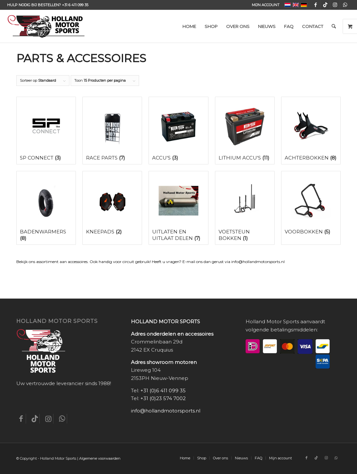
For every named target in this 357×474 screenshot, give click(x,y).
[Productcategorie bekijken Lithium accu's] (245, 130)
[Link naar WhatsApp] (345, 5)
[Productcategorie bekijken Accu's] (178, 130)
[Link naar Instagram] (335, 5)
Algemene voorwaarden (100, 458)
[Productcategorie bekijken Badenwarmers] (46, 207)
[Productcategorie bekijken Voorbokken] (311, 204)
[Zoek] (333, 26)
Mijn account (265, 5)
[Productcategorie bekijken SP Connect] (46, 130)
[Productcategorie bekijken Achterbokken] (311, 130)
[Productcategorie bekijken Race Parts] (112, 130)
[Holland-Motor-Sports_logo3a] (46, 26)
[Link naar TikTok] (325, 5)
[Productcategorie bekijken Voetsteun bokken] (245, 207)
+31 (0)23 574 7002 (163, 398)
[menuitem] (264, 5)
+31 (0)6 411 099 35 (163, 390)
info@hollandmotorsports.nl (165, 411)
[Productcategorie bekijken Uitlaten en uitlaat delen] (178, 207)
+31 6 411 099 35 (75, 5)
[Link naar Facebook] (315, 5)
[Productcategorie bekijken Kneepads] (112, 204)
